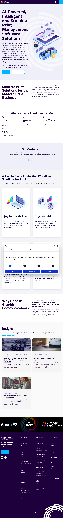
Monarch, (6, 278)
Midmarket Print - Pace (24, 490)
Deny (13, 271)
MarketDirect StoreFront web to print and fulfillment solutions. (46, 278)
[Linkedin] (2, 457)
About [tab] (50, 249)
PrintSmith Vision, (15, 223)
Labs (52, 447)
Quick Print (22, 485)
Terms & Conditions (12, 512)
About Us (53, 441)
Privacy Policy (4, 512)
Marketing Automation (40, 456)
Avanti (21, 441)
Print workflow (39, 462)
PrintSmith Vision (23, 443)
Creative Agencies (39, 473)
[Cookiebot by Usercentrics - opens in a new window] (52, 246)
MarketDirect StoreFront (25, 459)
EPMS (21, 456)
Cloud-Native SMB (24, 488)
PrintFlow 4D (23, 465)
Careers (52, 443)
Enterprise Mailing (23, 500)
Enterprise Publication (24, 503)
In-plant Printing (39, 477)
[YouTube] (5, 457)
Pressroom (53, 450)
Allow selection (31, 271)
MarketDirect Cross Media (25, 463)
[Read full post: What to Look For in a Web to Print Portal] (46, 369)
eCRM (21, 477)
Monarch (22, 452)
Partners (52, 445)
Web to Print (38, 441)
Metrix (21, 470)
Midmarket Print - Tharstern (25, 492)
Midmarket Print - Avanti (25, 494)
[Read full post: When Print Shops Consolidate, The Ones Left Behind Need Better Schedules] (16, 369)
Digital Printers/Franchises (41, 475)
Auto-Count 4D (23, 468)
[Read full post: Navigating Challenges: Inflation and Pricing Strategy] (16, 406)
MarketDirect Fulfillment (25, 461)
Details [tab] (31, 249)
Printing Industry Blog (8, 335)
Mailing (37, 483)
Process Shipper (23, 472)
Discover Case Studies (18, 72)
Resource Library (54, 468)
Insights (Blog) (54, 466)
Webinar (52, 471)
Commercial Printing (40, 471)
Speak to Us (6, 72)
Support (54, 457)
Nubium (6, 223)
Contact (52, 452)
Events (52, 473)
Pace (52, 223)
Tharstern (37, 225)
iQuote (21, 474)
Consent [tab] (13, 249)
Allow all (49, 271)
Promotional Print (39, 486)
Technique (22, 454)
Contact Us (55, 478)
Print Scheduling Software (41, 454)
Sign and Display (39, 491)
